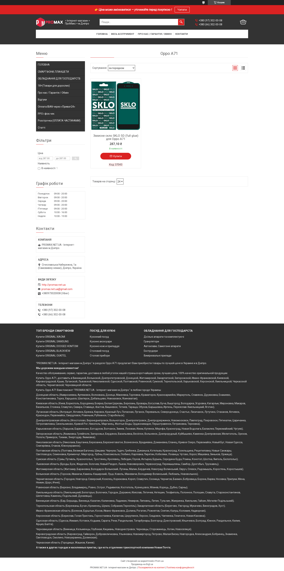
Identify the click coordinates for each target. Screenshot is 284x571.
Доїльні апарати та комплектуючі (164, 336)
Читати (182, 9)
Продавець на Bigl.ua (142, 564)
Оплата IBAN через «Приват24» (56, 106)
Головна (102, 34)
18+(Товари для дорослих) (54, 85)
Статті (41, 127)
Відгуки (42, 99)
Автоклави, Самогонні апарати (162, 346)
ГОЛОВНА (44, 64)
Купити (117, 156)
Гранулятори (151, 341)
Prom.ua (159, 561)
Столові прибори (100, 355)
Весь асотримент (122, 34)
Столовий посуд (99, 350)
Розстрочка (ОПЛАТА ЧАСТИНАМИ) (59, 120)
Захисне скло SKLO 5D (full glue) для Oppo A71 (115, 137)
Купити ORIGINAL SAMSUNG (52, 341)
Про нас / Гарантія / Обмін (155, 34)
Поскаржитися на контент (151, 567)
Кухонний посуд (99, 336)
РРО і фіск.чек (46, 113)
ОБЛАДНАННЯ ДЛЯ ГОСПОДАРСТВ (59, 78)
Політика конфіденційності (180, 567)
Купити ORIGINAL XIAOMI (50, 336)
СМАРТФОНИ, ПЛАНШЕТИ (53, 71)
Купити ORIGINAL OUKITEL (51, 355)
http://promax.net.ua (54, 284)
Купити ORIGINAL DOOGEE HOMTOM (57, 346)
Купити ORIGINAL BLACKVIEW (53, 350)
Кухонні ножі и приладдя (104, 346)
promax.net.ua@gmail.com (56, 289)
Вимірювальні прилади (157, 355)
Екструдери (151, 350)
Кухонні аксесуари (101, 341)
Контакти (181, 34)
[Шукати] (181, 22)
